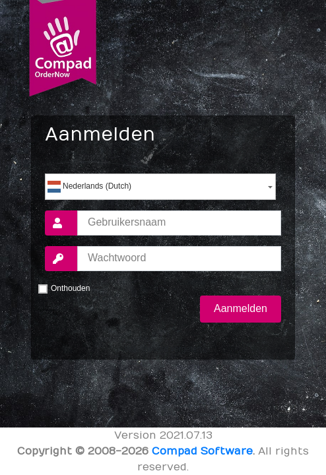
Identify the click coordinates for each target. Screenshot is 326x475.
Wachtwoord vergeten (163, 349)
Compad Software (202, 451)
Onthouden (70, 288)
